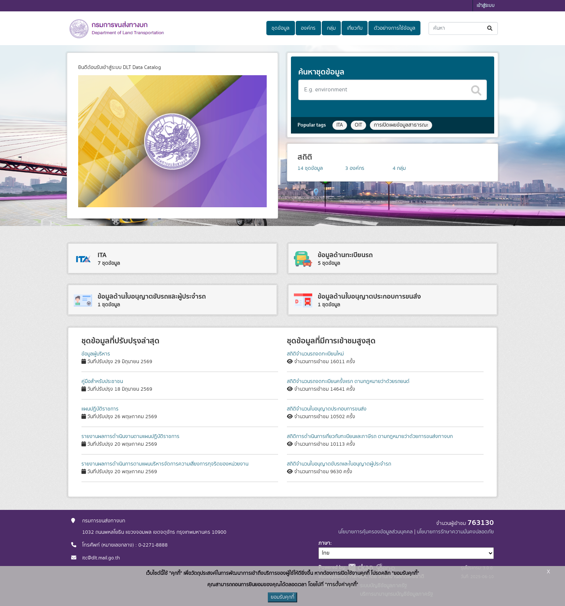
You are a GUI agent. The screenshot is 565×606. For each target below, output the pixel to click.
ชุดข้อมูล (280, 28)
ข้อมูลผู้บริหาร (95, 354)
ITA (339, 125)
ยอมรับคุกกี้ (282, 597)
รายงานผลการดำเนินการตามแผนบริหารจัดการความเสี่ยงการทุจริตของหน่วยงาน (164, 464)
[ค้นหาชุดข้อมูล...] (463, 28)
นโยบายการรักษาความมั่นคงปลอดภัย (455, 532)
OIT (358, 125)
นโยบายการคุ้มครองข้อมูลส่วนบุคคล (375, 532)
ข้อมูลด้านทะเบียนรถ (345, 255)
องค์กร (308, 28)
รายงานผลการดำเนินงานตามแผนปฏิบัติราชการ (130, 436)
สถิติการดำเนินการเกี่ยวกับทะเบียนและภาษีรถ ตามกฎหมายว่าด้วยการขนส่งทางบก (370, 436)
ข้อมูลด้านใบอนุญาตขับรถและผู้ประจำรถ (152, 296)
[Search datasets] (392, 90)
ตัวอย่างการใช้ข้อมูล (394, 28)
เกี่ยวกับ (354, 28)
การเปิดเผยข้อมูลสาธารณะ (401, 125)
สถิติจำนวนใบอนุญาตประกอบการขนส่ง (327, 409)
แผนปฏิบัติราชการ (100, 409)
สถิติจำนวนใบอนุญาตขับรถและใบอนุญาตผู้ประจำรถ (339, 464)
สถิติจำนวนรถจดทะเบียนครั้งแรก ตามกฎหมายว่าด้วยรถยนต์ (348, 381)
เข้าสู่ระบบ (486, 5)
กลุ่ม (331, 28)
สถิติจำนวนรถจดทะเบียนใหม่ (315, 354)
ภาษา (324, 543)
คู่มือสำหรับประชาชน (102, 381)
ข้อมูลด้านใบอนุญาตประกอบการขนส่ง (369, 296)
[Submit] (490, 28)
